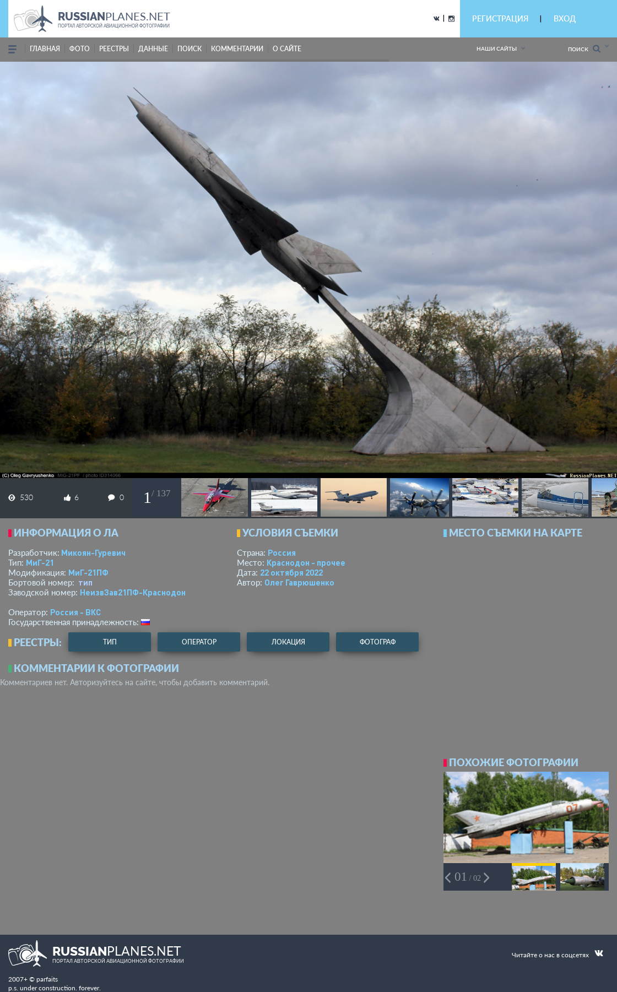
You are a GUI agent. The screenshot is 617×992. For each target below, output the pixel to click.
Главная (45, 49)
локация (288, 642)
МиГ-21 (40, 562)
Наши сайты (497, 48)
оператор (199, 642)
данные (153, 49)
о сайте (287, 49)
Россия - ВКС (75, 612)
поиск (189, 49)
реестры (114, 49)
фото (79, 49)
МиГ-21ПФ (88, 572)
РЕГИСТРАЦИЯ (500, 18)
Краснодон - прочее (306, 562)
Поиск (584, 49)
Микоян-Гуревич (93, 552)
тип (85, 582)
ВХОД (565, 18)
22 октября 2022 (291, 572)
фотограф (378, 642)
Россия (282, 552)
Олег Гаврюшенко (299, 582)
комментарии (237, 49)
